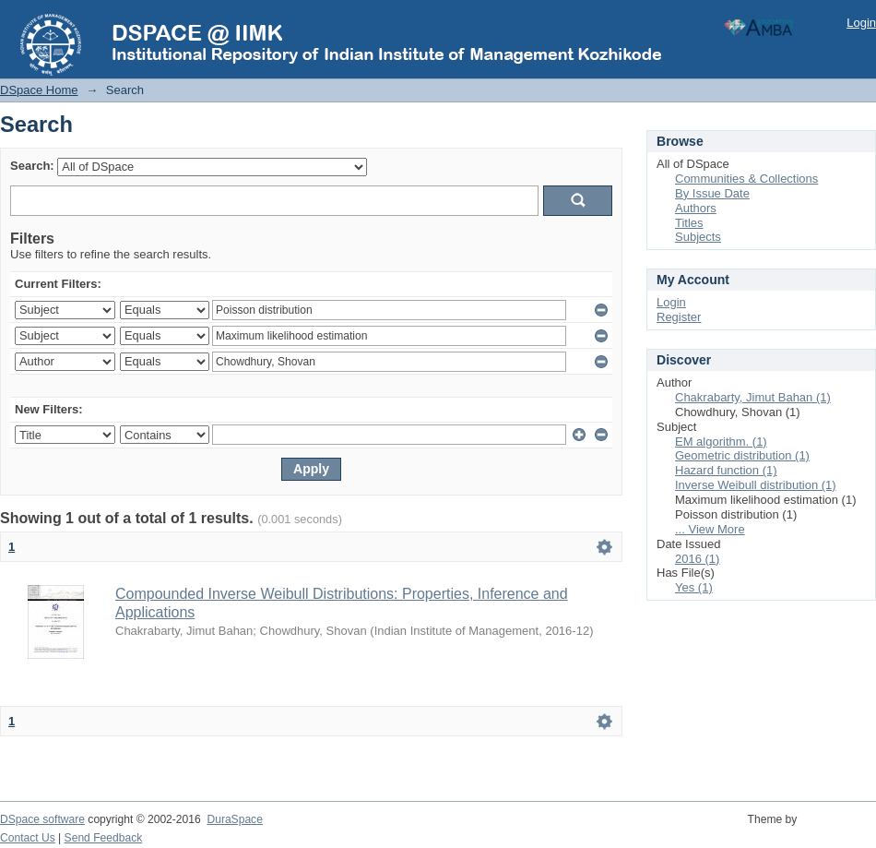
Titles (689, 223)
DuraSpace (234, 819)
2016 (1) (697, 559)
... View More (710, 529)
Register (679, 317)
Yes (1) (694, 587)
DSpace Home (39, 90)
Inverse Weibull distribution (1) (755, 485)
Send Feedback (104, 837)
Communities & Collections (746, 178)
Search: (32, 166)
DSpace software (42, 819)
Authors (695, 208)
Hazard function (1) (726, 470)
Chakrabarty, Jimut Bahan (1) (753, 397)
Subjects (698, 237)
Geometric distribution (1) (742, 455)
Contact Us (27, 837)
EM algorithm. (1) (721, 441)
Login (861, 23)
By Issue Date (712, 193)
